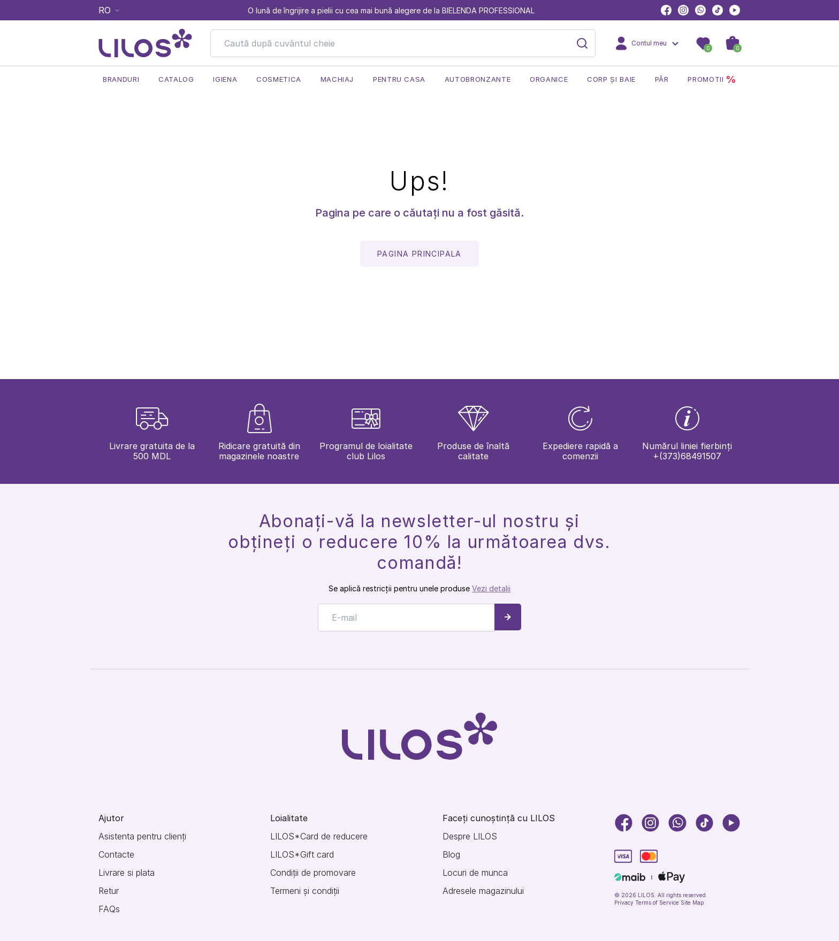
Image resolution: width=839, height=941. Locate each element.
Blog (451, 855)
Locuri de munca (475, 873)
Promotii (712, 79)
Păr (662, 79)
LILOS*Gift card (302, 855)
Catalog (176, 79)
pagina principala (419, 253)
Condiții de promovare (313, 873)
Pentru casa (399, 79)
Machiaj (337, 79)
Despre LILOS (470, 836)
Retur (108, 891)
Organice (549, 79)
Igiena (225, 79)
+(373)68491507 (687, 456)
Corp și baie (611, 79)
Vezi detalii (491, 588)
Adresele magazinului (483, 891)
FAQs (109, 909)
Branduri (121, 79)
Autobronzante (477, 79)
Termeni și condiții (304, 891)
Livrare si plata (126, 873)
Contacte (116, 855)
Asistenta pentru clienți (142, 836)
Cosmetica (278, 79)
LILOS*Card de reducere (319, 836)
